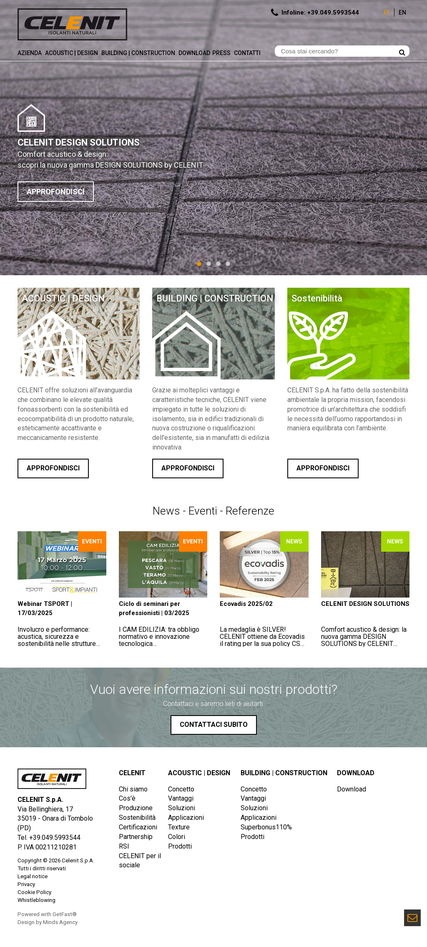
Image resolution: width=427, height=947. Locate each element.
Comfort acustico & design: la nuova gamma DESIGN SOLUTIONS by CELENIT (364, 636)
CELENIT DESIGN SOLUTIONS (365, 604)
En (402, 12)
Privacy (26, 884)
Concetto (181, 789)
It (387, 12)
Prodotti (180, 846)
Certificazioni (138, 827)
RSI (124, 846)
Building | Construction (138, 53)
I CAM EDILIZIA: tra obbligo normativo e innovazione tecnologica (159, 636)
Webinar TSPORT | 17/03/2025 (45, 608)
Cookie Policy (34, 892)
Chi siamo (133, 789)
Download (194, 53)
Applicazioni (186, 817)
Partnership (136, 837)
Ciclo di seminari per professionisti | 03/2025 (154, 608)
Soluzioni (181, 808)
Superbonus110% (266, 827)
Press (222, 53)
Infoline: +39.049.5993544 (320, 12)
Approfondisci (53, 468)
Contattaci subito (214, 724)
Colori (176, 837)
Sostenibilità (316, 298)
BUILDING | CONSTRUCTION (214, 298)
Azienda (30, 53)
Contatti (248, 53)
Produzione (136, 808)
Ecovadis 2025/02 (246, 604)
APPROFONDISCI (56, 191)
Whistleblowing (36, 900)
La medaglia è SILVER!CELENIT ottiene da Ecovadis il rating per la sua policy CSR (262, 640)
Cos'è (127, 798)
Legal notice (33, 876)
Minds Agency (60, 922)
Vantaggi (180, 798)
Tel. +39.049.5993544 (49, 837)
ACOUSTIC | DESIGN (63, 298)
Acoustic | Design (72, 53)
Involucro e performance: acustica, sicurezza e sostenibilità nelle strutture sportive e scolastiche (57, 640)
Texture (179, 827)
